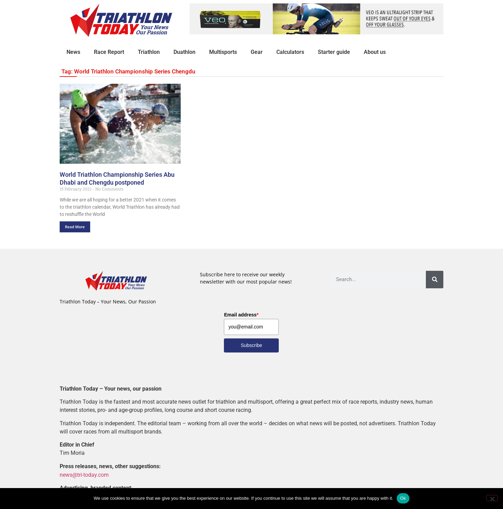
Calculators (290, 52)
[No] (492, 498)
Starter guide (334, 52)
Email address (241, 314)
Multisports (223, 52)
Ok (403, 498)
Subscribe (251, 345)
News (73, 52)
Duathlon (184, 52)
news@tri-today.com (84, 474)
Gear (257, 52)
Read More (75, 226)
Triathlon (149, 52)
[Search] (434, 279)
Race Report (109, 52)
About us (375, 52)
